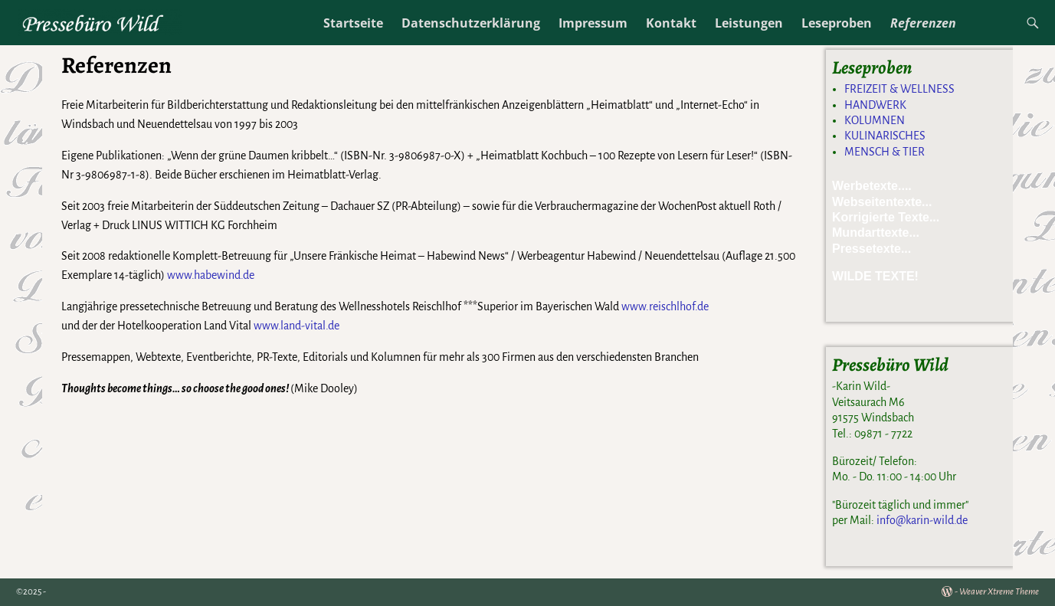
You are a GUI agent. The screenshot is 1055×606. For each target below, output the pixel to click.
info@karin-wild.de (922, 520)
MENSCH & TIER (884, 152)
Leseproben (836, 23)
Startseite (353, 23)
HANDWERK (875, 105)
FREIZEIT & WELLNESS (899, 89)
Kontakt (671, 23)
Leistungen (749, 23)
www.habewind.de (210, 275)
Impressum (593, 23)
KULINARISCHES (885, 135)
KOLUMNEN (874, 120)
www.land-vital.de (296, 325)
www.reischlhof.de (665, 306)
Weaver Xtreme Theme (999, 592)
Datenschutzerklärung (470, 23)
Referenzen (923, 23)
